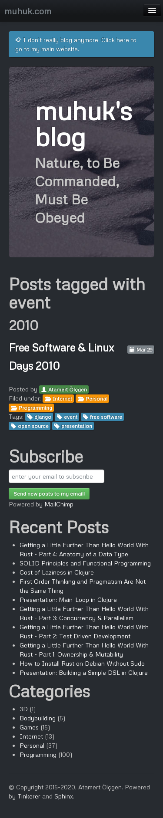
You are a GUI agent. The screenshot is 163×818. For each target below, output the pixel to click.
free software (106, 417)
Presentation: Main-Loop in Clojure (68, 599)
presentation (76, 426)
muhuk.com (27, 11)
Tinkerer (28, 796)
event (70, 417)
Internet (62, 398)
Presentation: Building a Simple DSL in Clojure (84, 672)
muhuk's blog (83, 123)
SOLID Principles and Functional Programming (85, 563)
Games (29, 727)
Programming (35, 407)
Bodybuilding (38, 718)
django (42, 417)
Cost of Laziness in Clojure (57, 572)
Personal (96, 398)
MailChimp (58, 504)
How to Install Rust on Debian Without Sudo (82, 663)
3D (24, 709)
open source (33, 426)
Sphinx (63, 796)
